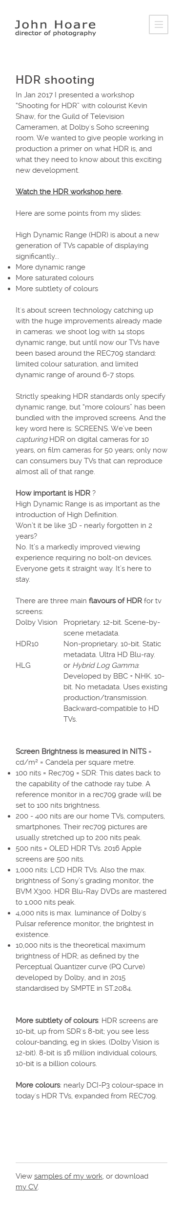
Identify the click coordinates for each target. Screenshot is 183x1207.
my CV (27, 1187)
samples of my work (68, 1176)
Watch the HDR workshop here (68, 191)
